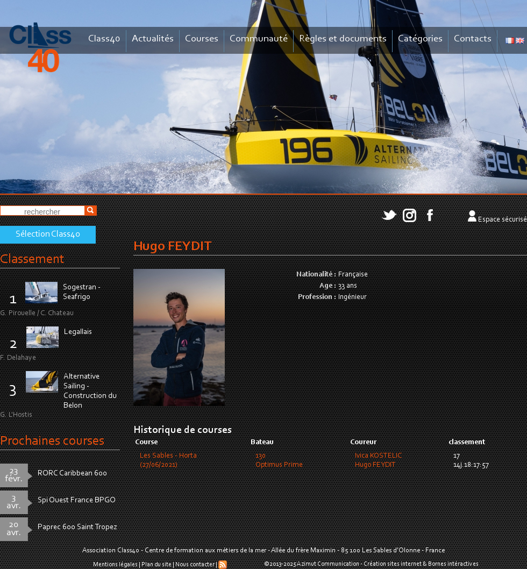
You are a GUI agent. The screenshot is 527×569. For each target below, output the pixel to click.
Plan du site (156, 564)
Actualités (153, 39)
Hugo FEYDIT (375, 465)
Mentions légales (115, 564)
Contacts (473, 39)
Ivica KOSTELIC (378, 456)
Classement (32, 259)
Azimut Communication (328, 564)
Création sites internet (393, 564)
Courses (201, 39)
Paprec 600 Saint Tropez (77, 527)
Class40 (104, 39)
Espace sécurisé (502, 220)
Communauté (259, 39)
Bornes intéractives (453, 564)
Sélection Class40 (48, 234)
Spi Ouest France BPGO (77, 500)
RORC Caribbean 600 (72, 474)
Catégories (420, 39)
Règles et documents (343, 39)
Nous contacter (195, 564)
